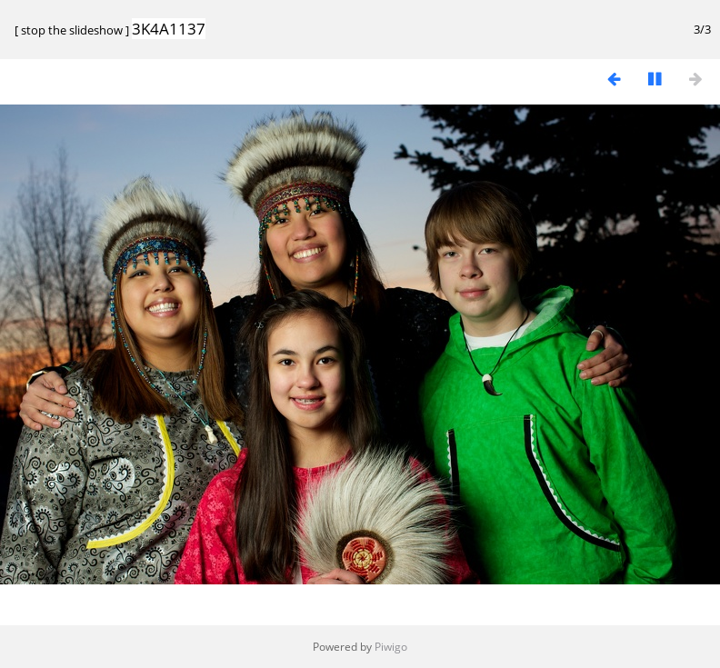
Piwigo (391, 646)
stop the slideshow (72, 30)
